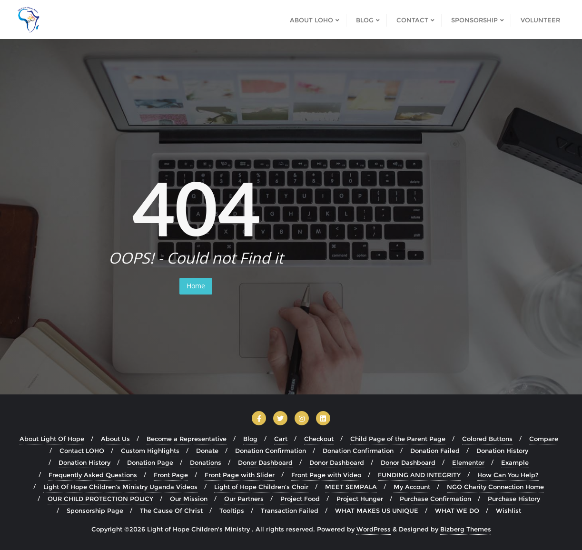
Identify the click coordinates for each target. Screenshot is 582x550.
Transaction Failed (289, 510)
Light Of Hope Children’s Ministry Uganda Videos (120, 487)
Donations (205, 462)
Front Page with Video (326, 475)
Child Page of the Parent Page (397, 438)
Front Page (171, 475)
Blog (250, 438)
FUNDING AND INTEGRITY (419, 475)
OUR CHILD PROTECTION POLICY (100, 498)
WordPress (373, 529)
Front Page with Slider (240, 475)
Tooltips (231, 510)
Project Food (300, 498)
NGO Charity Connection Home (495, 487)
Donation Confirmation (270, 450)
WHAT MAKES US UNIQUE (376, 510)
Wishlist (508, 510)
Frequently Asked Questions (93, 475)
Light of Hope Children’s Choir (261, 487)
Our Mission (188, 498)
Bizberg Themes (465, 529)
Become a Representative (187, 438)
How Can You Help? (508, 475)
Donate (207, 450)
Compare (543, 438)
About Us (115, 438)
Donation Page (150, 462)
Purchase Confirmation (435, 498)
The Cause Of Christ (171, 510)
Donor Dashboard (265, 462)
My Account (412, 487)
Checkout (319, 438)
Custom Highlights (150, 450)
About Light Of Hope (52, 438)
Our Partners (244, 498)
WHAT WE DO (457, 510)
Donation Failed (435, 450)
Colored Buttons (487, 438)
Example (515, 462)
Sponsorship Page (95, 510)
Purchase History (514, 498)
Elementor (468, 462)
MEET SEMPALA (351, 487)
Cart (280, 438)
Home (196, 285)
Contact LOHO (81, 450)
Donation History (502, 450)
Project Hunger (359, 498)
